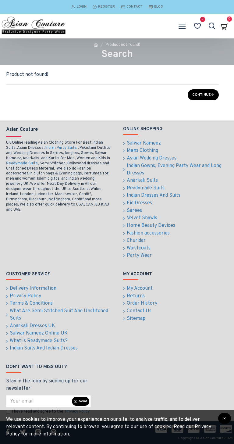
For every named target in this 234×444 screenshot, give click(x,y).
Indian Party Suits (61, 152)
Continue (201, 94)
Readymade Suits (22, 167)
